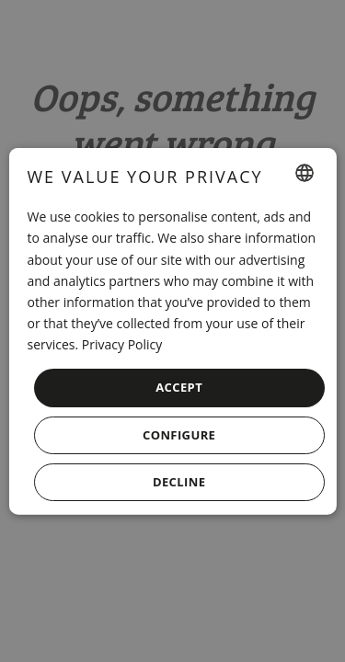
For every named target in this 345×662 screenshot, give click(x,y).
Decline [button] (179, 481)
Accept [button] (178, 387)
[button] (178, 434)
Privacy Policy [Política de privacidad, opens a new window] (122, 344)
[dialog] (172, 331)
